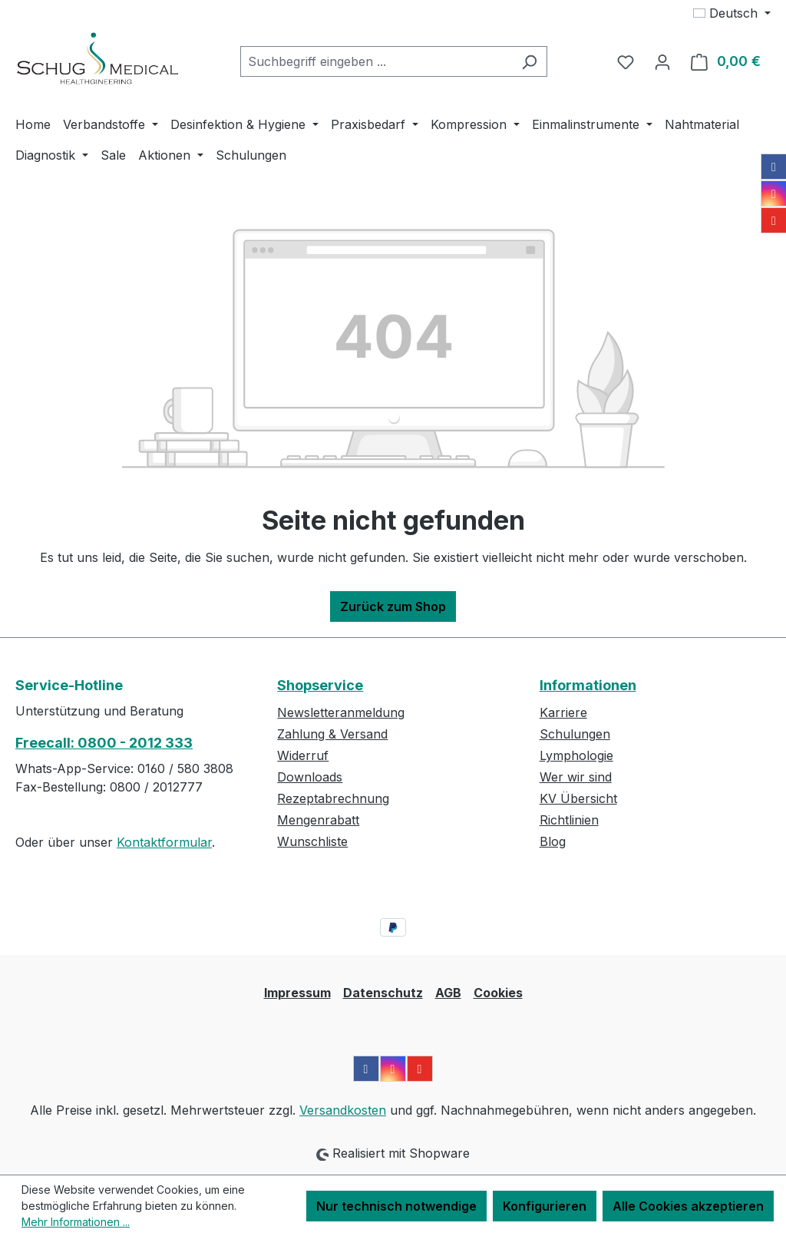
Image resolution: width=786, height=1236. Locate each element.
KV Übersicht (578, 798)
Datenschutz (383, 992)
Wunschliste (312, 841)
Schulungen (575, 734)
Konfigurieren (544, 1206)
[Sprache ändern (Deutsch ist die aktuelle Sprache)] (732, 13)
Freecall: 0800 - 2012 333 (104, 743)
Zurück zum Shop (393, 606)
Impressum (297, 992)
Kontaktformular (164, 842)
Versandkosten (342, 1110)
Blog (553, 841)
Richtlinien (569, 820)
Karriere (563, 712)
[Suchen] (529, 61)
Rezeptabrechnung (333, 798)
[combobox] (376, 61)
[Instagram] (773, 193)
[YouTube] (773, 220)
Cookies (498, 992)
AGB (448, 992)
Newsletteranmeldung (341, 712)
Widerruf (303, 755)
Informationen (588, 685)
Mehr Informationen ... (75, 1221)
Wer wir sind (576, 777)
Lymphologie (576, 755)
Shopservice (320, 685)
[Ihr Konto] (662, 61)
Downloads (309, 777)
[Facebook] (773, 166)
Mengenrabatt (318, 820)
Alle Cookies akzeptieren (688, 1206)
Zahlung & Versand (332, 734)
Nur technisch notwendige (396, 1206)
